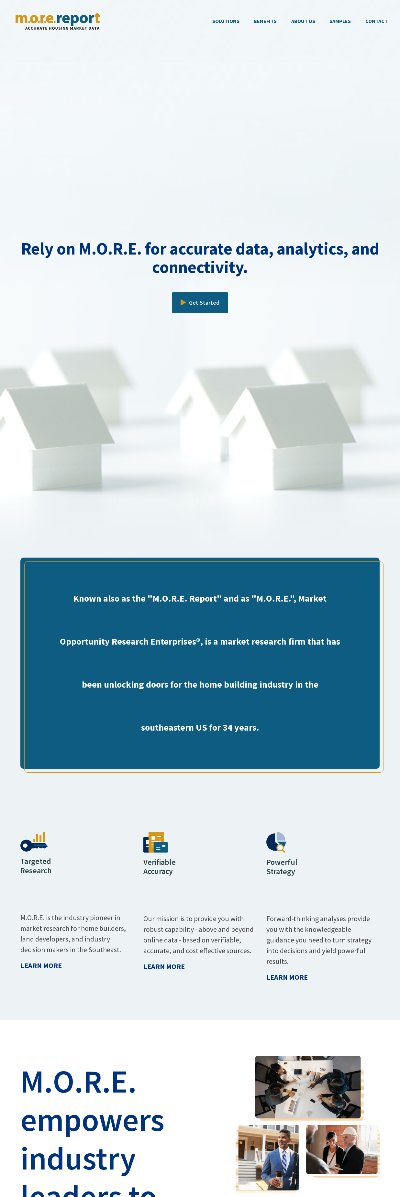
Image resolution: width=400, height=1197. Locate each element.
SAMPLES (340, 21)
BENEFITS (265, 21)
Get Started (200, 302)
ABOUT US (303, 21)
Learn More (41, 965)
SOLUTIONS (225, 21)
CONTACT (376, 21)
